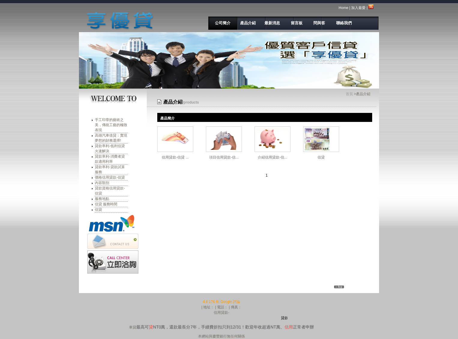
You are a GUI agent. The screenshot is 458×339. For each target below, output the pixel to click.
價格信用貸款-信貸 (110, 177)
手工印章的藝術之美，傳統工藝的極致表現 (111, 125)
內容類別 (102, 183)
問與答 (318, 23)
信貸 (98, 209)
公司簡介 (221, 23)
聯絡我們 (341, 23)
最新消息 (271, 23)
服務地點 (102, 199)
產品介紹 (246, 23)
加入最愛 (358, 8)
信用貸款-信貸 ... (175, 157)
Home (343, 8)
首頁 (349, 94)
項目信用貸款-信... (224, 157)
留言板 (295, 23)
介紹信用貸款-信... (272, 157)
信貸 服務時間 (106, 204)
